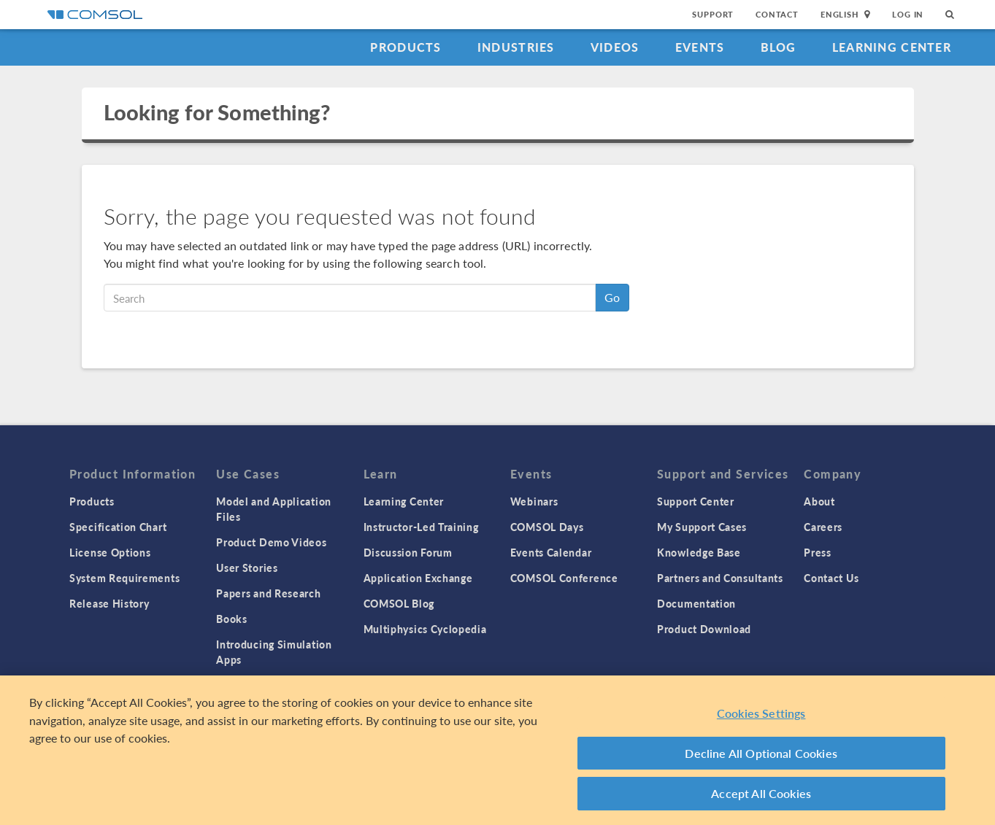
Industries (516, 47)
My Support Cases (702, 526)
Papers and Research (268, 593)
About (819, 501)
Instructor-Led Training (421, 526)
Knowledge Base (699, 552)
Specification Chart (117, 526)
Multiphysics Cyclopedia (425, 628)
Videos (615, 47)
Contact (777, 14)
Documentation (696, 603)
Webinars (534, 501)
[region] (497, 750)
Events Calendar (551, 552)
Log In (907, 14)
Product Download (704, 628)
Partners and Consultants (720, 577)
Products (405, 47)
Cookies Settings (761, 713)
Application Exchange (418, 577)
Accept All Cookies (761, 793)
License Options (110, 552)
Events (700, 47)
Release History (109, 603)
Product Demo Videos (271, 542)
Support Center (695, 501)
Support (713, 14)
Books (231, 618)
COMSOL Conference (564, 577)
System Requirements (124, 577)
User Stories (246, 567)
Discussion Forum (408, 552)
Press (817, 552)
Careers (823, 526)
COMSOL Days (547, 526)
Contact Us (831, 577)
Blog (778, 47)
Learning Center (891, 47)
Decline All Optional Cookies (761, 753)
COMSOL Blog (399, 603)
